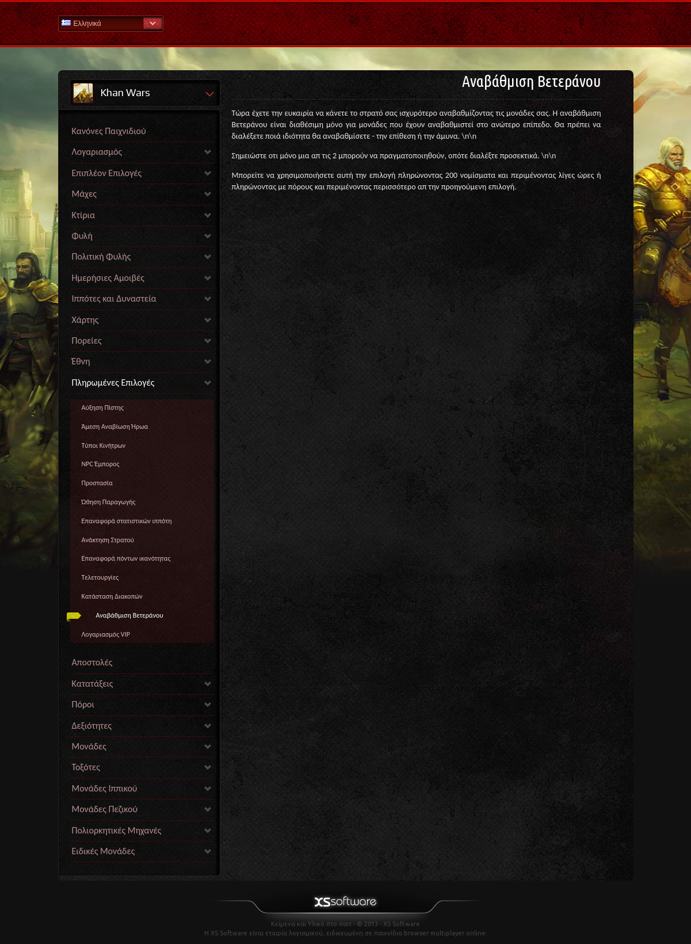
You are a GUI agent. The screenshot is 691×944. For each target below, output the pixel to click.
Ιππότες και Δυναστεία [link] (114, 298)
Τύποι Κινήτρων (104, 445)
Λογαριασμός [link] (97, 151)
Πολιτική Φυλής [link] (101, 256)
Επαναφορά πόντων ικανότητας (126, 558)
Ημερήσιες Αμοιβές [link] (108, 277)
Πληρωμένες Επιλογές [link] (113, 382)
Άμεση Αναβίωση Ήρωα (115, 426)
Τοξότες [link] (86, 767)
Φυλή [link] (82, 235)
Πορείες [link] (87, 340)
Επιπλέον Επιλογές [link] (107, 173)
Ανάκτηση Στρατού (108, 540)
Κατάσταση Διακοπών (112, 596)
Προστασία (97, 483)
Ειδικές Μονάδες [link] (103, 851)
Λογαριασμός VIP (106, 634)
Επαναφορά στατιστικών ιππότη (127, 521)
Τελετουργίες (100, 577)
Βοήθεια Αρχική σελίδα (345, 22)
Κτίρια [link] (84, 215)
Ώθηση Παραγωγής (109, 502)
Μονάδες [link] (89, 746)
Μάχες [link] (84, 193)
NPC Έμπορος (101, 464)
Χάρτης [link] (85, 319)
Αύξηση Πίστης (103, 408)
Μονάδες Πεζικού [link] (105, 809)
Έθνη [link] (81, 361)
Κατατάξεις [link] (92, 683)
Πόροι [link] (83, 704)
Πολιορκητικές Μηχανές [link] (117, 830)
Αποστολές (92, 662)
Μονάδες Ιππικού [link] (105, 788)
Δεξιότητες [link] (92, 725)
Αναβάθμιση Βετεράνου (129, 615)
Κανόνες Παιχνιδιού (109, 130)
